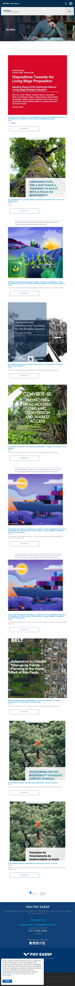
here (40, 933)
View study (24, 128)
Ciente (7, 981)
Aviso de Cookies (13, 973)
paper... (13, 123)
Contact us (37, 920)
